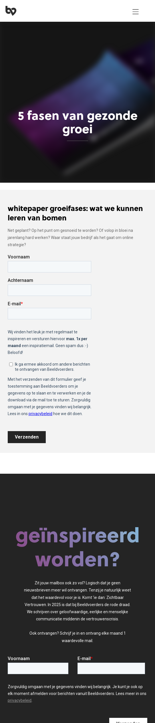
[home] (64, 12)
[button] (135, 11)
